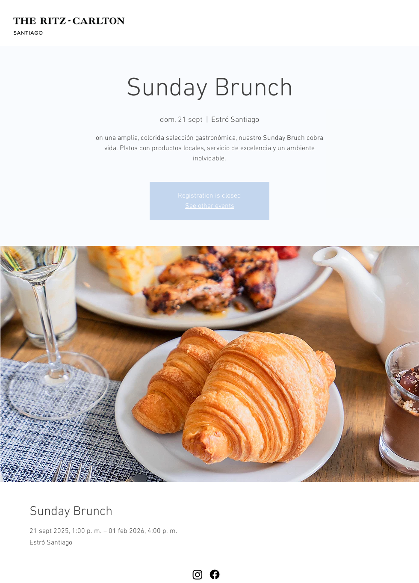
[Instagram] (197, 574)
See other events (209, 206)
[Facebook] (214, 574)
